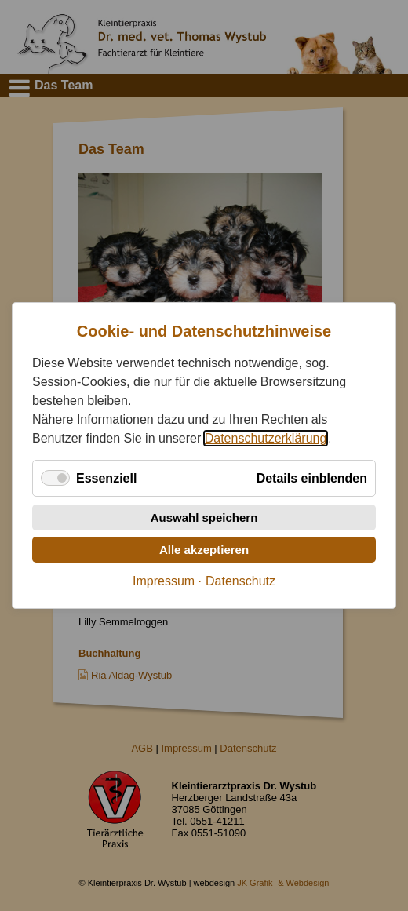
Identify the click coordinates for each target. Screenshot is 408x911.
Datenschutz (240, 581)
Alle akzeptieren (204, 549)
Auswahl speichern (204, 517)
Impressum (164, 581)
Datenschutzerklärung (266, 438)
